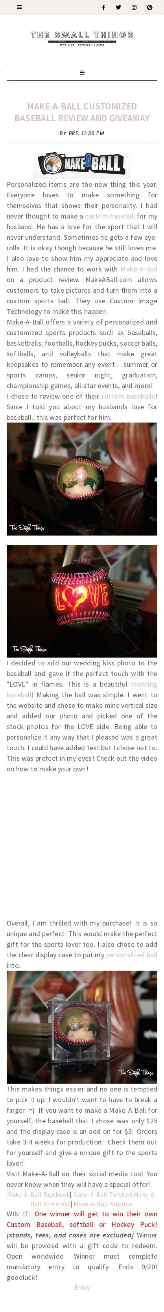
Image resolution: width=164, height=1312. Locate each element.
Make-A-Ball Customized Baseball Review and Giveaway (82, 112)
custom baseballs (128, 396)
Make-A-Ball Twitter (102, 1194)
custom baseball (109, 215)
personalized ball (130, 954)
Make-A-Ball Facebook (38, 1194)
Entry (82, 1287)
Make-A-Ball (138, 268)
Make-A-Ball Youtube (103, 1204)
